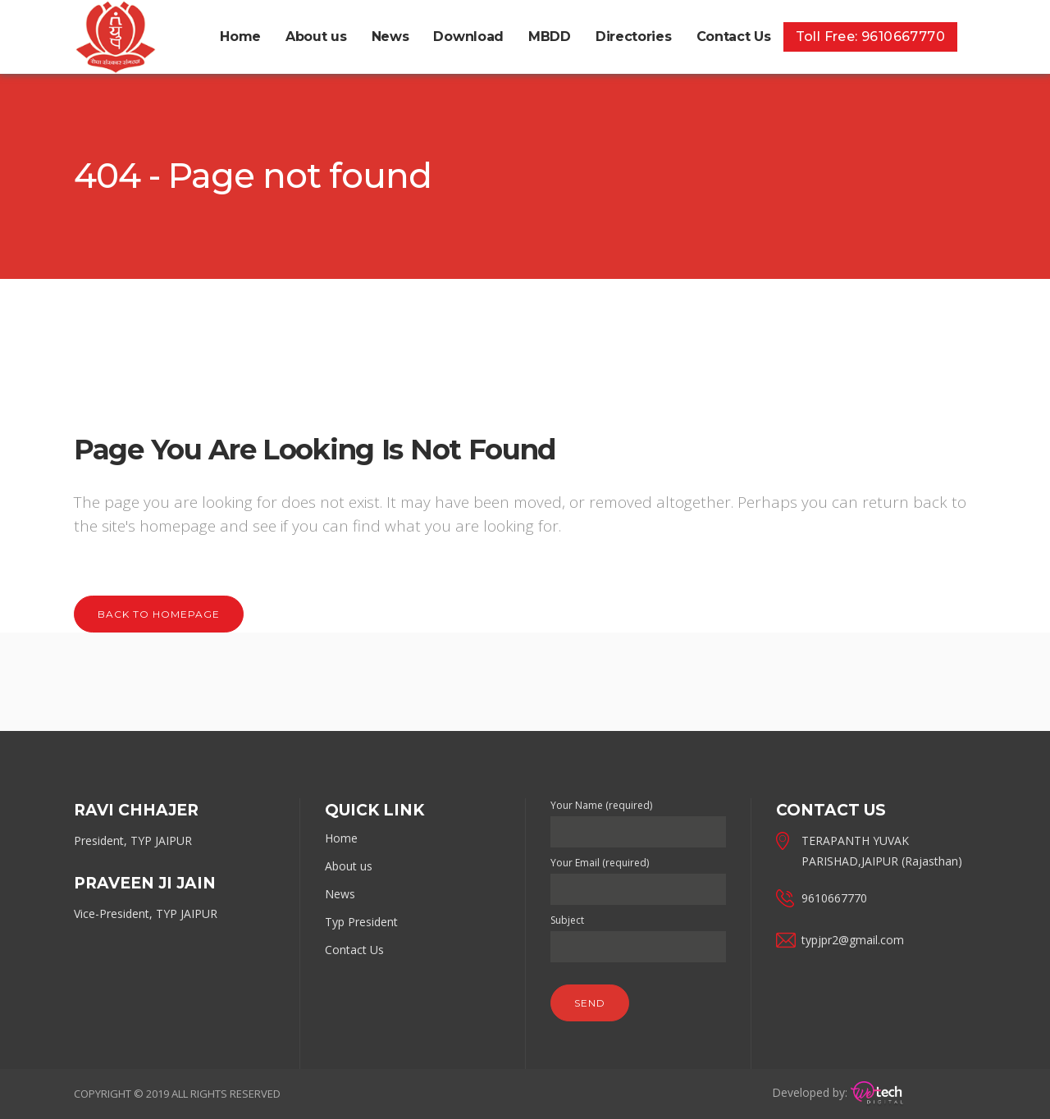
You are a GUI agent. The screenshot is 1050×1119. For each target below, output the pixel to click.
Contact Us (354, 949)
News (340, 894)
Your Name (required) (638, 818)
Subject (638, 933)
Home (341, 838)
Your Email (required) (638, 876)
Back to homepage (159, 614)
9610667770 (834, 898)
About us (348, 866)
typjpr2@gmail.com (852, 940)
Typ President (361, 921)
